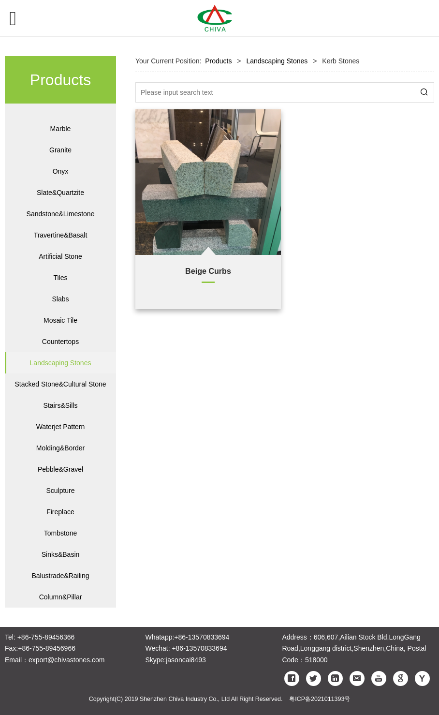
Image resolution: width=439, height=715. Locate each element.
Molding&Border (60, 448)
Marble (60, 129)
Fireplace (60, 512)
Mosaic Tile (60, 320)
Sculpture (60, 490)
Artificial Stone (60, 256)
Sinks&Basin (61, 554)
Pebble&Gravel (60, 469)
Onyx (61, 171)
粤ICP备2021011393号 (319, 699)
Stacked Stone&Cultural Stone (60, 384)
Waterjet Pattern (60, 427)
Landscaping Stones (60, 363)
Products (218, 61)
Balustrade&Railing (60, 576)
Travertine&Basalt (61, 235)
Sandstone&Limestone (61, 214)
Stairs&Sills (61, 405)
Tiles (60, 278)
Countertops (60, 341)
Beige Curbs (208, 271)
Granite (60, 150)
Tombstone (60, 533)
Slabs (60, 299)
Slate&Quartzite (60, 192)
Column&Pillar (60, 597)
